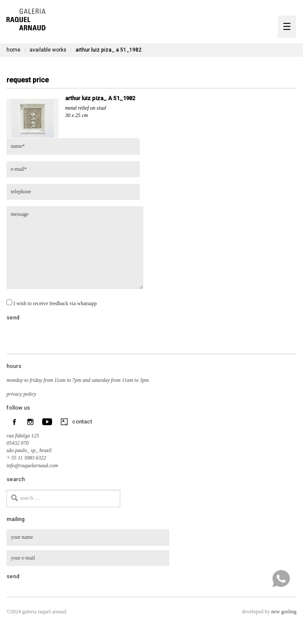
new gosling (283, 612)
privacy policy (21, 394)
